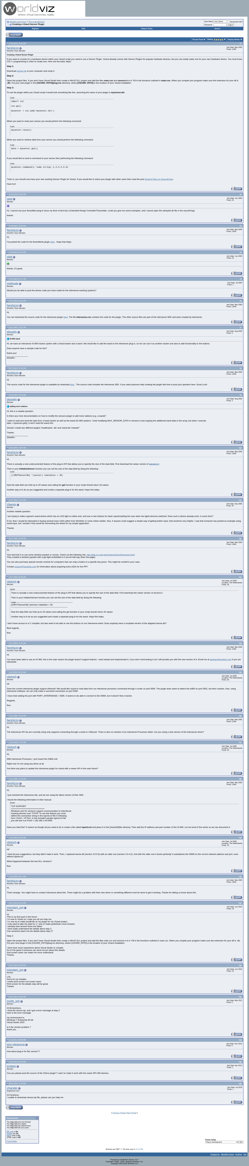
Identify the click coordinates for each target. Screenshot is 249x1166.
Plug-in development (36, 22)
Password (208, 25)
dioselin (12, 332)
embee (11, 1066)
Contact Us (215, 1154)
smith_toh (13, 1001)
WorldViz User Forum (18, 22)
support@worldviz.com (25, 566)
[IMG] (9, 1135)
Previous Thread (119, 1113)
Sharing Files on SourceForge (159, 179)
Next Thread (131, 1113)
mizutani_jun (15, 907)
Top (244, 1154)
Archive (239, 1154)
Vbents (11, 504)
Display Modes (234, 39)
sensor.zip (21, 71)
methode (12, 283)
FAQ (83, 29)
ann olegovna (16, 1044)
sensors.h (154, 464)
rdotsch (12, 581)
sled (9, 199)
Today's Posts (146, 29)
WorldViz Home (227, 1154)
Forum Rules (12, 1141)
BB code (10, 1132)
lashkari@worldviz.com (220, 659)
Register (35, 29)
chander (12, 1088)
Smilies (9, 1133)
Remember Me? (235, 22)
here (52, 242)
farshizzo (13, 48)
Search (217, 29)
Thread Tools (197, 39)
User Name (208, 21)
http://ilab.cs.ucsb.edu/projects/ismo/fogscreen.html (111, 555)
